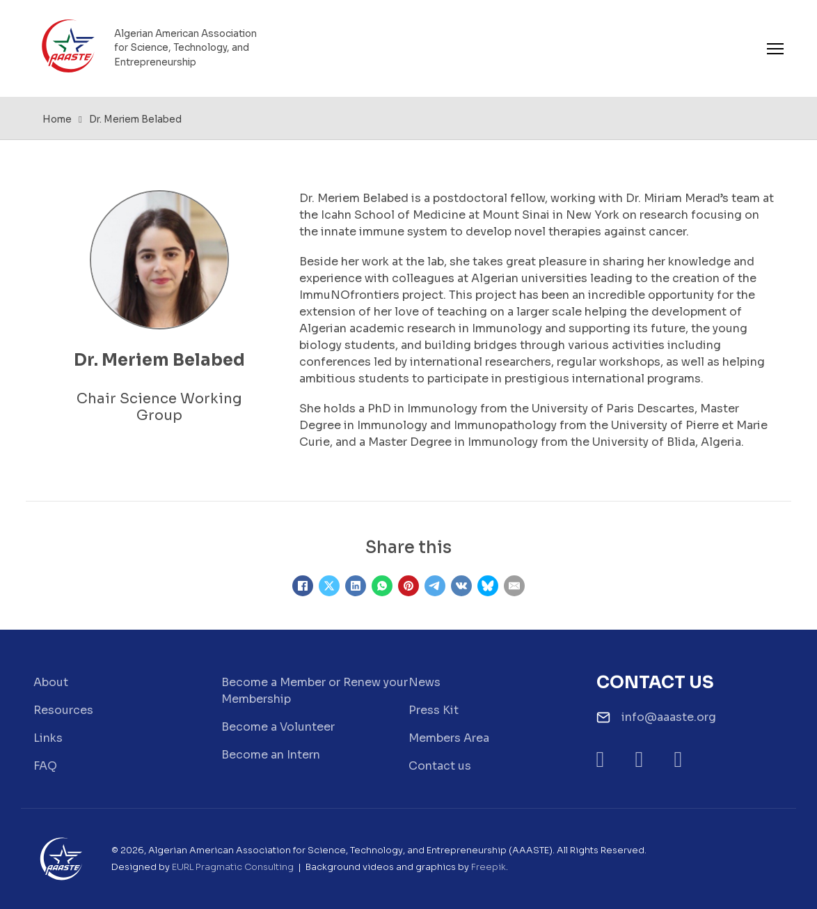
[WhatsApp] (382, 585)
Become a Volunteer (278, 727)
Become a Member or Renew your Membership (314, 690)
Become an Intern (270, 754)
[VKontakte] (461, 585)
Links (48, 738)
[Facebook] (302, 585)
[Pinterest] (408, 585)
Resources (63, 710)
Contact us (439, 766)
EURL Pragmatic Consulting (233, 867)
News (424, 682)
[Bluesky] (487, 585)
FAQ (45, 766)
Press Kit (433, 710)
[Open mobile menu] (775, 48)
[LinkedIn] (355, 585)
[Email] (514, 585)
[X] (329, 585)
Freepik (488, 867)
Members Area (448, 738)
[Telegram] (435, 585)
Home (57, 119)
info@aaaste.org (668, 717)
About (50, 682)
